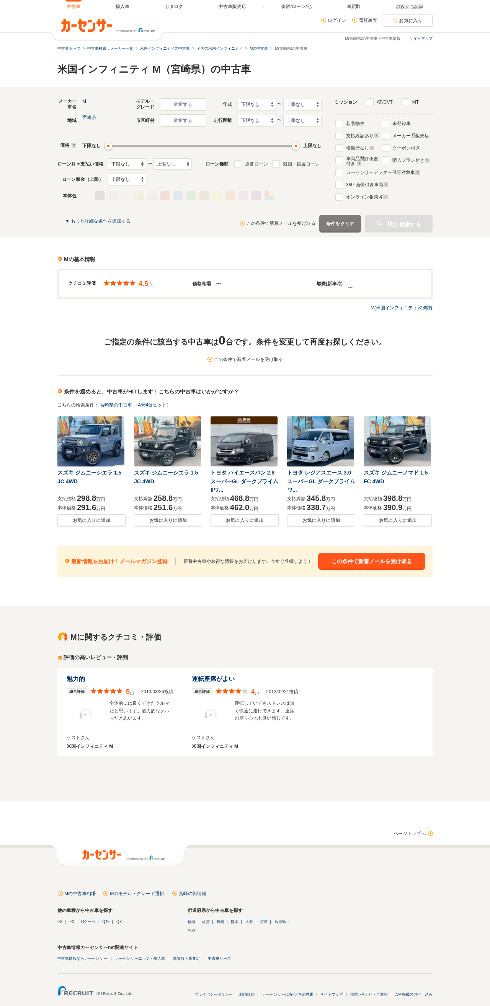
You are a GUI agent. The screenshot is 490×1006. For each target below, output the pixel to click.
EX (59, 922)
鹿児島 (280, 922)
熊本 (234, 922)
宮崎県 (89, 117)
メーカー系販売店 (410, 135)
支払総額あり (362, 135)
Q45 (105, 922)
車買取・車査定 (186, 958)
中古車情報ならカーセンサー (82, 958)
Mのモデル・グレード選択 (137, 893)
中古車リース (219, 958)
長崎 (220, 922)
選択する (182, 104)
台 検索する (404, 223)
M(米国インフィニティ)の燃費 (402, 307)
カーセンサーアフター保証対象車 (383, 172)
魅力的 (76, 679)
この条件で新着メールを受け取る (281, 223)
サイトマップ (421, 38)
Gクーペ (88, 922)
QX (119, 922)
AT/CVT (385, 102)
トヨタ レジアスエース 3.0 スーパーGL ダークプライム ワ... (321, 481)
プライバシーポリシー (213, 994)
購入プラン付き (411, 160)
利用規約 (247, 994)
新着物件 (355, 123)
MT (415, 102)
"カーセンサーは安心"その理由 (287, 994)
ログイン (337, 20)
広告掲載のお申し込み (413, 994)
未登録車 (401, 123)
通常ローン (256, 164)
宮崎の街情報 (192, 893)
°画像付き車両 (367, 184)
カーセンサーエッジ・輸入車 (140, 958)
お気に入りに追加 (91, 520)
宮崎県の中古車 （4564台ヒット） (135, 405)
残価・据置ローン (301, 164)
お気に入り (411, 20)
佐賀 (206, 922)
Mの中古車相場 (80, 893)
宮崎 (264, 922)
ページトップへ (410, 833)
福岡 (191, 922)
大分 (249, 922)
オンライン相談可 (367, 197)
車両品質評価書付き (362, 160)
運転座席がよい (213, 679)
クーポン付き (406, 148)
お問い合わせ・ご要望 (369, 994)
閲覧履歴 (368, 20)
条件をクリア (340, 223)
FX (71, 922)
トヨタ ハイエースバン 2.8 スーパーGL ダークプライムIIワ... (244, 481)
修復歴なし (360, 148)
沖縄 (191, 930)
